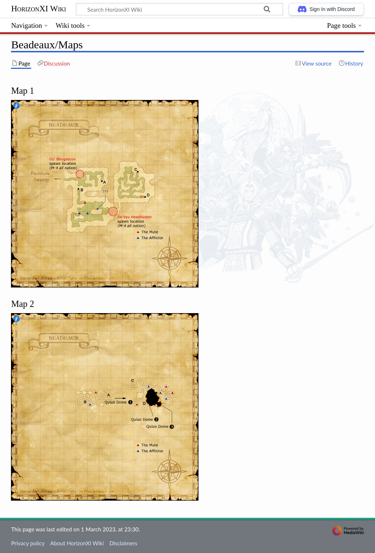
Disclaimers (123, 543)
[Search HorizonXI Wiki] (179, 9)
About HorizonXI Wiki (77, 543)
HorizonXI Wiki (38, 8)
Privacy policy (27, 543)
